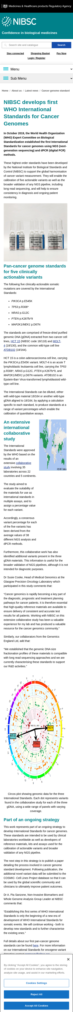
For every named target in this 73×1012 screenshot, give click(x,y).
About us (16, 90)
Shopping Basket (40, 53)
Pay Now (61, 53)
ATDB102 (9, 349)
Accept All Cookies (36, 1006)
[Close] (68, 960)
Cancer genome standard (55, 90)
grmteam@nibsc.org (37, 954)
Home (5, 90)
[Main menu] (36, 69)
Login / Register (36, 58)
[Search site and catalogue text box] (27, 45)
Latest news (31, 90)
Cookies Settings (36, 984)
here (35, 945)
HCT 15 (15, 341)
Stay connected (15, 53)
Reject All (36, 995)
